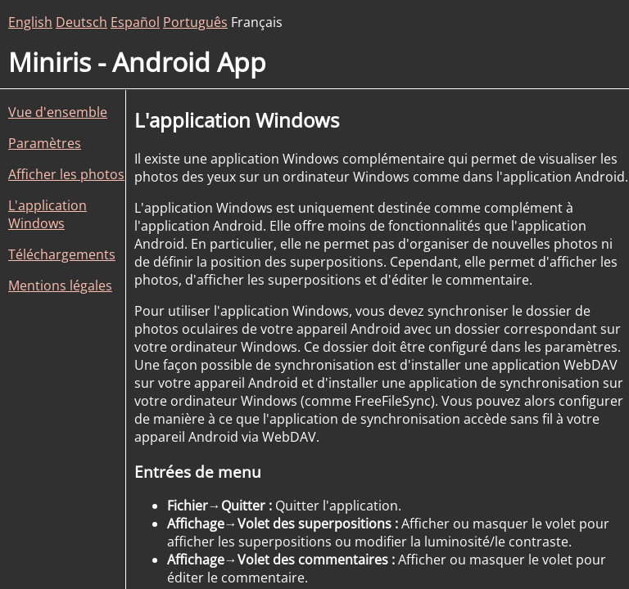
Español (135, 22)
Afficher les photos (66, 174)
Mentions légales (60, 285)
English (30, 22)
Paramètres (44, 143)
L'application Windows (47, 214)
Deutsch (81, 22)
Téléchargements (61, 254)
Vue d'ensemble (57, 112)
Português (195, 22)
